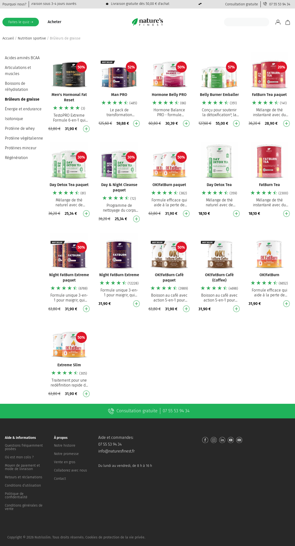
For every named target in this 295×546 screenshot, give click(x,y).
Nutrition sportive (32, 38)
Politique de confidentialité (16, 495)
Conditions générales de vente (24, 507)
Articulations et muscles (18, 70)
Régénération (16, 157)
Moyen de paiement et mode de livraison (22, 467)
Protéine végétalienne (24, 138)
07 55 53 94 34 (279, 4)
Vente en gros (64, 462)
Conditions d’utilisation (23, 485)
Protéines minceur (20, 148)
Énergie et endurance (23, 109)
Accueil (8, 38)
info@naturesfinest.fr (116, 451)
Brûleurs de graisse (22, 99)
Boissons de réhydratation (16, 86)
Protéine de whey (20, 128)
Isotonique (14, 118)
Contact (60, 479)
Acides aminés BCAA (22, 58)
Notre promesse (66, 454)
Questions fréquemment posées (24, 447)
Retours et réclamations (23, 477)
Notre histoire (64, 445)
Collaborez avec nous (70, 470)
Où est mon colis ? (19, 457)
